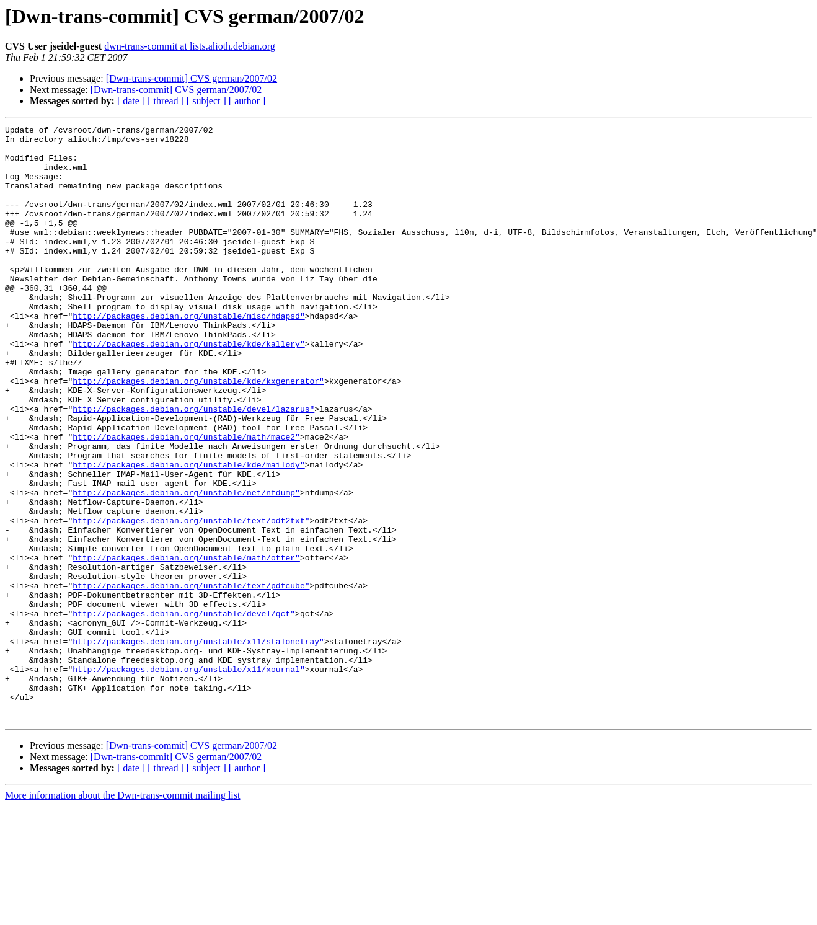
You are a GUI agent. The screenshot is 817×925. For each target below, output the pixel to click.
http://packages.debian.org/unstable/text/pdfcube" (191, 678)
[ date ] (131, 100)
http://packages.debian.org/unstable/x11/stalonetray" (198, 745)
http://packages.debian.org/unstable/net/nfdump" (186, 566)
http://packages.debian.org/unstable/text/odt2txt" (191, 600)
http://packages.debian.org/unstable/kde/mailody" (188, 533)
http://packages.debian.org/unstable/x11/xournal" (188, 778)
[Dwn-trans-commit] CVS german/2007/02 (191, 78)
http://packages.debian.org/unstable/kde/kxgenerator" (198, 432)
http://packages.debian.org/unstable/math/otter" (186, 644)
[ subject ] (206, 100)
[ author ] (247, 100)
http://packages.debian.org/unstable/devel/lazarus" (193, 466)
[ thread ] (166, 100)
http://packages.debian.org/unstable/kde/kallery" (188, 388)
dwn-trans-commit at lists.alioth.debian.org (189, 46)
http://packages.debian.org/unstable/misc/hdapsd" (188, 354)
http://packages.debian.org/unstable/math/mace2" (186, 499)
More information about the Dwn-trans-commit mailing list (122, 914)
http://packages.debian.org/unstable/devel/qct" (184, 711)
